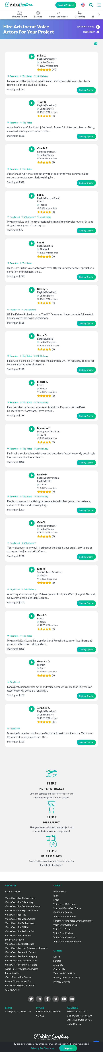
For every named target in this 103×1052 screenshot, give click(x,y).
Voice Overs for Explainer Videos (22, 910)
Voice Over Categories (65, 924)
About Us (58, 965)
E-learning (80, 14)
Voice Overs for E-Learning (19, 902)
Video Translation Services (19, 977)
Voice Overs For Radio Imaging (21, 956)
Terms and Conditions (64, 973)
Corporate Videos (58, 14)
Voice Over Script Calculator (19, 985)
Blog (55, 895)
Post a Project (66, 5)
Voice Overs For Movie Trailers (21, 964)
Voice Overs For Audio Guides (20, 952)
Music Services (12, 973)
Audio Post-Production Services (21, 968)
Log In (56, 956)
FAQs (56, 899)
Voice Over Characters (65, 937)
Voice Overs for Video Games (20, 918)
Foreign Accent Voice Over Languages (73, 920)
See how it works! (88, 26)
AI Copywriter (12, 989)
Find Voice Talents (62, 912)
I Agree (68, 1048)
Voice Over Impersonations (67, 941)
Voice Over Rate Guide (65, 904)
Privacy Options (61, 981)
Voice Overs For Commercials (20, 898)
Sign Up (57, 960)
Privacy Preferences (42, 1048)
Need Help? (91, 31)
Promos (38, 14)
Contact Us (59, 969)
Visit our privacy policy (77, 1043)
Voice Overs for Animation (18, 935)
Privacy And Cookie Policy (66, 977)
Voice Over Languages (64, 916)
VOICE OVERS (12, 891)
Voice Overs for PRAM (17, 927)
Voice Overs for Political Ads (20, 931)
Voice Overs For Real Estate (19, 943)
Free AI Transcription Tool (18, 981)
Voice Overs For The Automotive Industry (26, 948)
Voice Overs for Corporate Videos (22, 906)
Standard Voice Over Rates (67, 908)
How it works (60, 891)
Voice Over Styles (62, 929)
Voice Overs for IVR (15, 914)
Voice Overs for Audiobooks (19, 923)
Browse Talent (19, 14)
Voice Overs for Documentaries (21, 960)
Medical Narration (14, 939)
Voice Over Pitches (63, 933)
